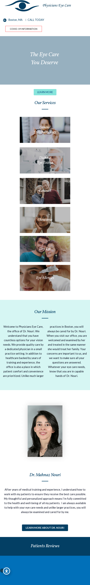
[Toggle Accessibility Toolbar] (6, 571)
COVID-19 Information (23, 29)
